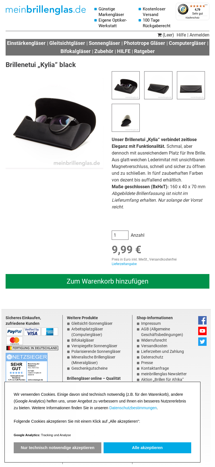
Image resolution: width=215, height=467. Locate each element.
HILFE (123, 51)
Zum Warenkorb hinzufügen (107, 281)
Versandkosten (154, 346)
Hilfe (181, 35)
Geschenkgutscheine (89, 368)
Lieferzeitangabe (124, 264)
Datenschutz (152, 357)
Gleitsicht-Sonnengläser (92, 323)
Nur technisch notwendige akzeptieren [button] (57, 447)
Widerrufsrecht (154, 340)
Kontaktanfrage (155, 368)
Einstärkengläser (26, 43)
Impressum (151, 323)
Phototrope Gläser (144, 43)
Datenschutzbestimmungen (133, 408)
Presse (147, 362)
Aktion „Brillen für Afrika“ (162, 379)
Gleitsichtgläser (67, 43)
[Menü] (206, 6)
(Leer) (165, 35)
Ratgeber (144, 51)
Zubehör (103, 51)
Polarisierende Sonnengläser (96, 351)
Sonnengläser (104, 43)
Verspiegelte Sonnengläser (94, 346)
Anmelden (199, 35)
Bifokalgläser (75, 51)
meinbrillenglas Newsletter (164, 374)
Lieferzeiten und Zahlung (162, 351)
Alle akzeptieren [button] (147, 447)
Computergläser (187, 43)
